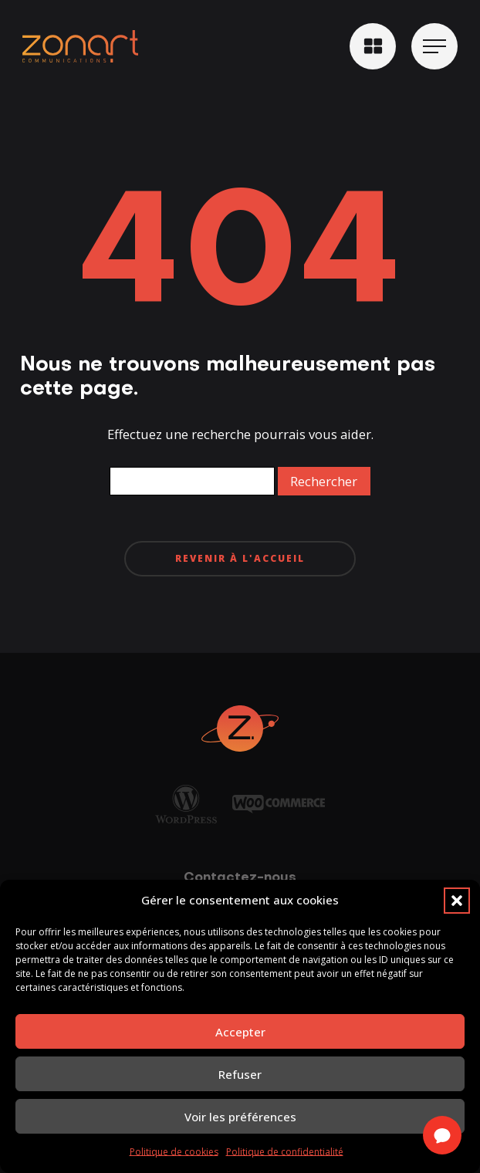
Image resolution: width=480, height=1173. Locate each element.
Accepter (240, 1031)
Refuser (240, 1074)
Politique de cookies (174, 1151)
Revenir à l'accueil (240, 558)
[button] (457, 900)
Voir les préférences (240, 1116)
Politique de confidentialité (284, 1151)
